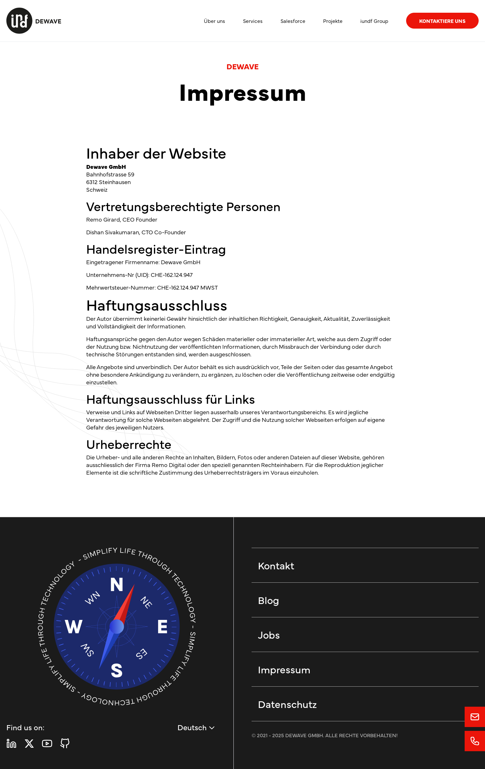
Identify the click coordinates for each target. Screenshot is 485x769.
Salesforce (293, 20)
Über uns (214, 20)
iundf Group (374, 20)
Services (253, 20)
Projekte (333, 20)
